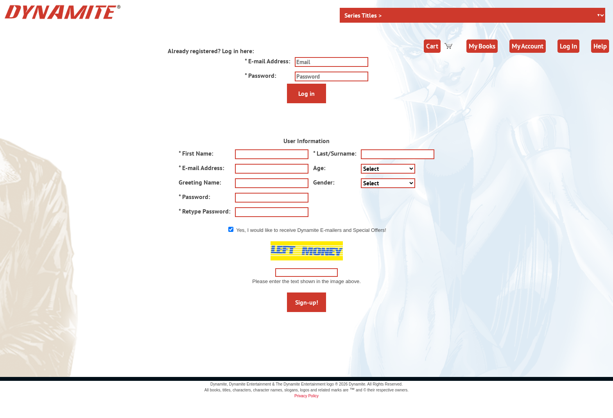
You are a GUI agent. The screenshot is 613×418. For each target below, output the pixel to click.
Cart (432, 46)
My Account (527, 46)
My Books (482, 46)
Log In (568, 46)
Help (600, 46)
